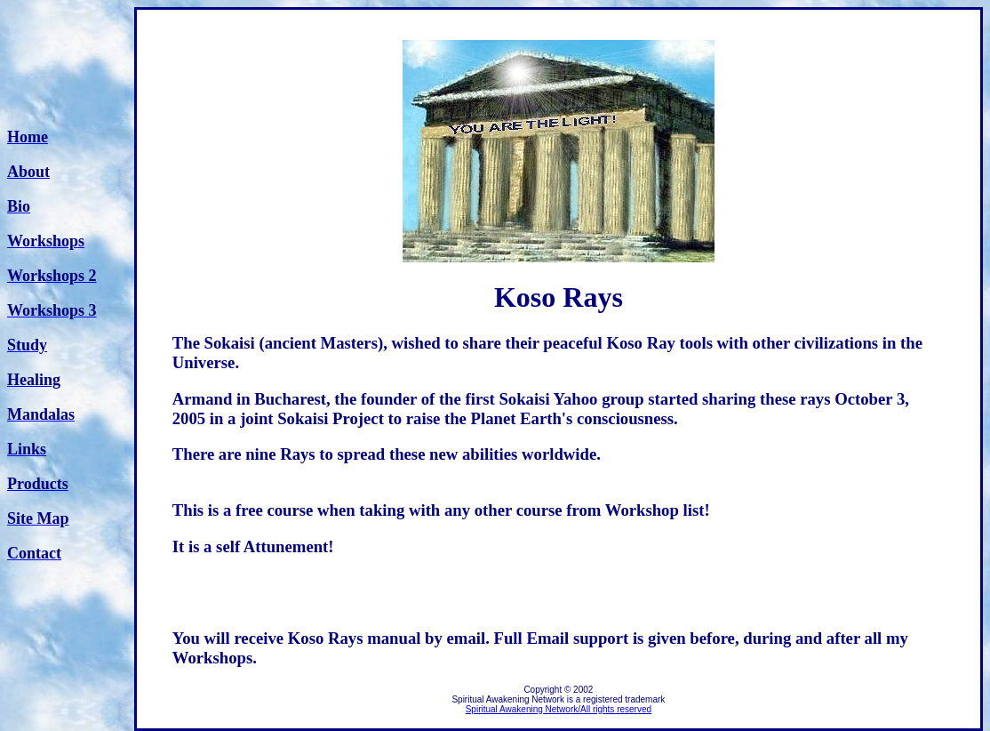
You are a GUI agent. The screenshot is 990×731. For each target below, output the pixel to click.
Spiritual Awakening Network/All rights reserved (558, 709)
